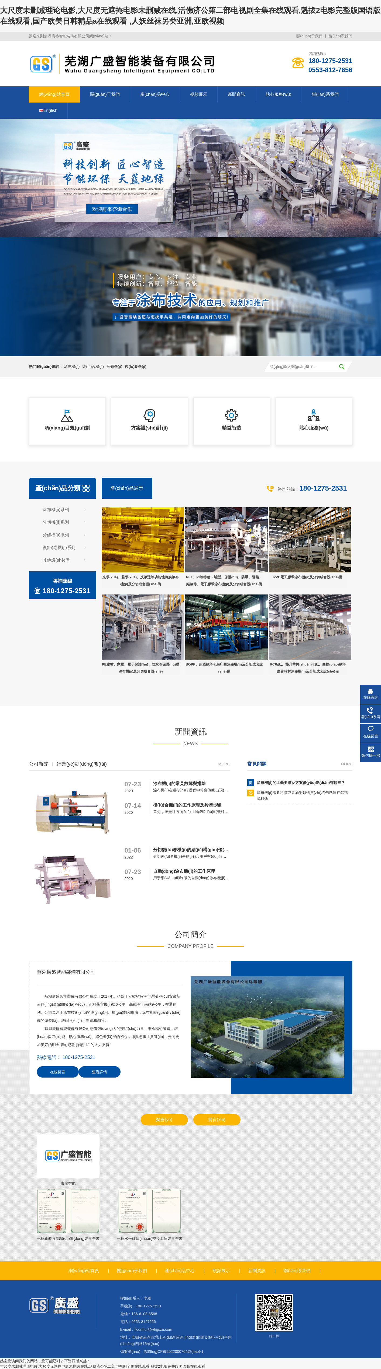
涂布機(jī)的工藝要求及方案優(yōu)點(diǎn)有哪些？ (301, 782)
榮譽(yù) (164, 1119)
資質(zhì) (216, 1119)
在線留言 (57, 1072)
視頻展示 (198, 94)
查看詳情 (99, 1072)
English (48, 110)
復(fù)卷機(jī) (135, 366)
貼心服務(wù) (278, 94)
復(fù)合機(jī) (93, 366)
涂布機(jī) (72, 366)
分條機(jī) (114, 366)
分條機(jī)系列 (56, 535)
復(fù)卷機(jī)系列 (59, 547)
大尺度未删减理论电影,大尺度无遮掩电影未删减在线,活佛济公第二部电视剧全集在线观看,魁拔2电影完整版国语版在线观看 (102, 1366)
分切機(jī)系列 (56, 522)
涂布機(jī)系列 (56, 509)
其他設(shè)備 (56, 560)
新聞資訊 (236, 94)
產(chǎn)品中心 (155, 94)
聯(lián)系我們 (340, 36)
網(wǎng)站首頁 (54, 94)
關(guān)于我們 (309, 36)
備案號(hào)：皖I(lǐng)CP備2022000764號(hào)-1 (162, 1351)
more (224, 764)
